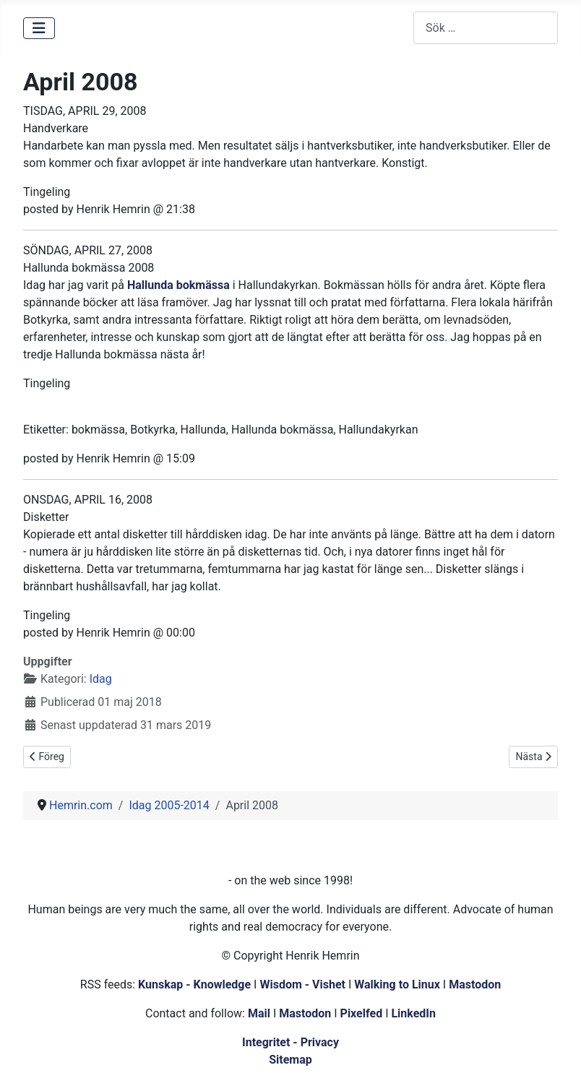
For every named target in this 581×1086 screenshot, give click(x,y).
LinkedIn (413, 1013)
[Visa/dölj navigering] (39, 28)
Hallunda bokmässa (178, 285)
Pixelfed (361, 1013)
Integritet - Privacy (290, 1042)
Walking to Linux (398, 984)
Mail (259, 1013)
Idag (101, 679)
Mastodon (475, 984)
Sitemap (290, 1059)
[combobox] (485, 28)
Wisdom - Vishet (302, 984)
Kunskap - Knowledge (194, 984)
